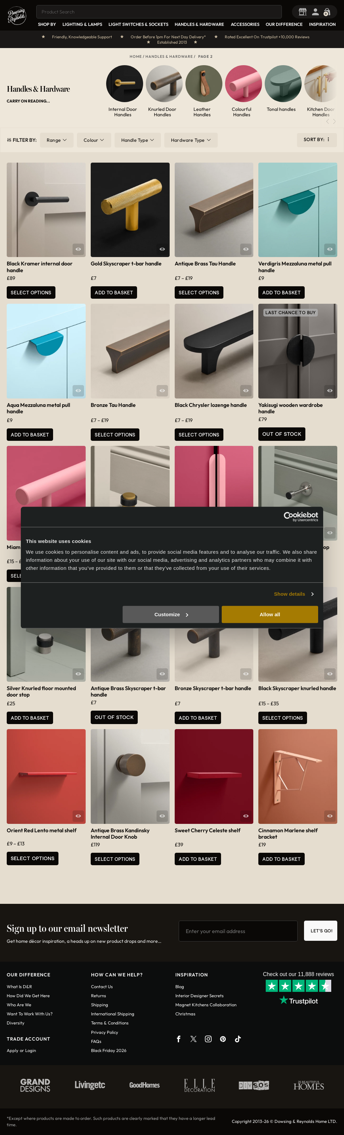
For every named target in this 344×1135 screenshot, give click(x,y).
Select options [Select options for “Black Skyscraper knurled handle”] (282, 717)
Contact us (102, 986)
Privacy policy (104, 1032)
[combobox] (159, 11)
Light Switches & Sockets (138, 24)
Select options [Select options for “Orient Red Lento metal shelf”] (32, 858)
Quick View (78, 249)
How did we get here (28, 995)
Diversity (16, 1022)
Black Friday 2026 (108, 1050)
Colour (91, 140)
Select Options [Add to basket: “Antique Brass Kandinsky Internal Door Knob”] (115, 858)
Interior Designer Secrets (199, 995)
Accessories (245, 24)
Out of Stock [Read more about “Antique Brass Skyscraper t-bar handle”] (114, 717)
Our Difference (284, 24)
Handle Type (134, 140)
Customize (171, 614)
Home (136, 56)
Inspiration (322, 24)
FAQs (96, 1041)
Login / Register (317, 12)
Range (54, 140)
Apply (12, 1050)
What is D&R (19, 986)
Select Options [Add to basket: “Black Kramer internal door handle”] (31, 292)
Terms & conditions (110, 1022)
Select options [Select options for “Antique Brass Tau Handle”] (199, 292)
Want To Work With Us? (30, 1013)
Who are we (19, 1004)
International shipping (112, 1013)
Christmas (185, 1013)
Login (30, 1050)
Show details (289, 594)
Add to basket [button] (114, 292)
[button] (334, 121)
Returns (98, 995)
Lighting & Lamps (82, 24)
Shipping (99, 1004)
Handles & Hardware (199, 24)
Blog (179, 986)
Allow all (270, 614)
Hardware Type (188, 140)
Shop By (47, 24)
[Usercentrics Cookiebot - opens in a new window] (288, 517)
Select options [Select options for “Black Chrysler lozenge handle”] (199, 434)
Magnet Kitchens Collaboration (205, 1004)
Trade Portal (304, 11)
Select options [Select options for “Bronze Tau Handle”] (115, 434)
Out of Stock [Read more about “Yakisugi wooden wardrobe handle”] (281, 434)
